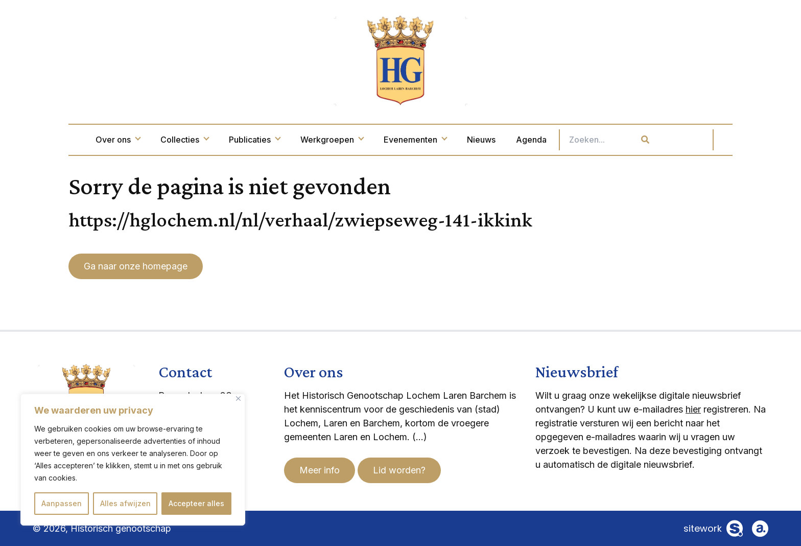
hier (693, 409)
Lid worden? (399, 470)
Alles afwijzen (125, 503)
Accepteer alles (196, 503)
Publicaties (297, 139)
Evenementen (458, 139)
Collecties (227, 139)
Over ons (160, 139)
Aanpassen (61, 503)
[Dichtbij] (238, 398)
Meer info (319, 470)
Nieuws (524, 139)
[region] (132, 460)
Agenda (574, 139)
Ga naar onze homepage (135, 266)
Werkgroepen (374, 139)
